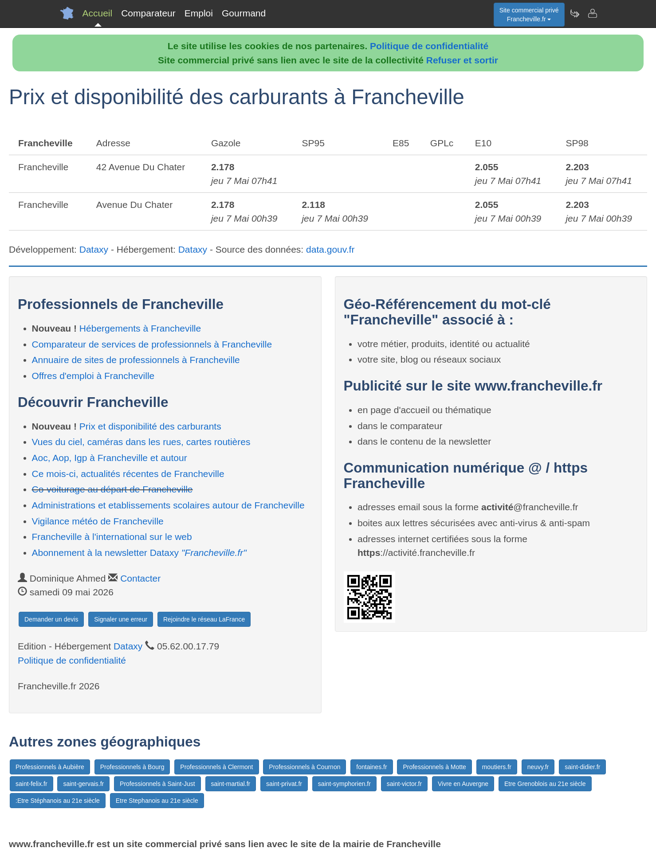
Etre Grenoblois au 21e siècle (545, 783)
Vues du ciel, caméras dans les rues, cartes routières (141, 442)
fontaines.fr (371, 766)
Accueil (97, 13)
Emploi (199, 13)
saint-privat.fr (284, 783)
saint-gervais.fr (83, 783)
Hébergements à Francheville (140, 328)
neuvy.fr (538, 766)
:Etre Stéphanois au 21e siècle (58, 800)
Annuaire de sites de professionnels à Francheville (136, 360)
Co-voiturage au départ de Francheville (112, 489)
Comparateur (148, 13)
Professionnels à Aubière (50, 766)
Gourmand (244, 13)
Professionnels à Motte (434, 766)
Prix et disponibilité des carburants (150, 426)
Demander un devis (51, 619)
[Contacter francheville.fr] (592, 13)
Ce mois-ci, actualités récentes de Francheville (128, 474)
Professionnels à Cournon (304, 766)
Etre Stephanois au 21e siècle (157, 800)
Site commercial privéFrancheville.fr (529, 15)
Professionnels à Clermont (216, 766)
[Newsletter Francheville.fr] (574, 13)
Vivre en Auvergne (463, 783)
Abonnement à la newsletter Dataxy (139, 552)
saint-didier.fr (582, 766)
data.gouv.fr (330, 249)
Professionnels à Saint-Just (157, 783)
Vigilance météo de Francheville (98, 521)
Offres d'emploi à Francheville (93, 376)
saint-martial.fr (231, 783)
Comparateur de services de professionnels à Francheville (152, 344)
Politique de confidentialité (429, 46)
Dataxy (93, 249)
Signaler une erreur (120, 619)
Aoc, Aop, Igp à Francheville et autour (109, 458)
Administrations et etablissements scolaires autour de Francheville (168, 505)
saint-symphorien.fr (344, 783)
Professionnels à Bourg (132, 766)
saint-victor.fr (404, 783)
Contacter (140, 578)
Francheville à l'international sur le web (112, 537)
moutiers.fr (496, 766)
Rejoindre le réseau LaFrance (204, 619)
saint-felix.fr (31, 783)
